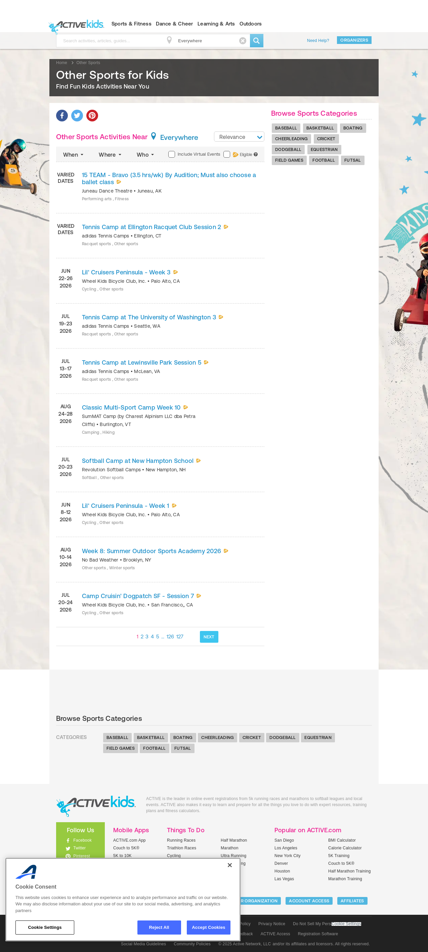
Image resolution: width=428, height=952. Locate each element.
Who (146, 155)
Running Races (181, 840)
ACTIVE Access (275, 934)
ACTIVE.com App (129, 840)
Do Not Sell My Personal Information (327, 923)
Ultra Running (234, 855)
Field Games (289, 160)
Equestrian (324, 149)
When (74, 155)
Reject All (159, 927)
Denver (281, 863)
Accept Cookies (208, 927)
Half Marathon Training (349, 871)
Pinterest (81, 856)
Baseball (286, 127)
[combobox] (239, 136)
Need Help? (318, 40)
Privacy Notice (271, 923)
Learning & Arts (216, 24)
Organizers (354, 40)
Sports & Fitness (132, 24)
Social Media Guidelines (143, 944)
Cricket (326, 138)
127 (180, 636)
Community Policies (192, 944)
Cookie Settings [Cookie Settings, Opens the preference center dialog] (44, 927)
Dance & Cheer (174, 24)
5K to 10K (122, 855)
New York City (287, 855)
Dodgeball (288, 149)
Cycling (174, 855)
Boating (353, 127)
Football (323, 160)
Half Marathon (234, 840)
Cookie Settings (346, 924)
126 (170, 636)
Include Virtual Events (194, 154)
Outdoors (251, 24)
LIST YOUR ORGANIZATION (250, 900)
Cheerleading (291, 138)
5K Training (338, 855)
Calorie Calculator (345, 848)
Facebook (82, 840)
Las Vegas (284, 879)
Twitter (79, 848)
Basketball (320, 127)
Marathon (230, 848)
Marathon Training (345, 879)
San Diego (284, 840)
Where (111, 155)
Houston (282, 871)
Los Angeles (285, 848)
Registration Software (318, 934)
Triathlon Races (181, 848)
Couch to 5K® (126, 848)
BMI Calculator (342, 840)
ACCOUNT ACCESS (309, 900)
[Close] (229, 865)
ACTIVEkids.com (74, 24)
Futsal (352, 160)
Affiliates (352, 900)
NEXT (209, 636)
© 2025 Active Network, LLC (244, 944)
